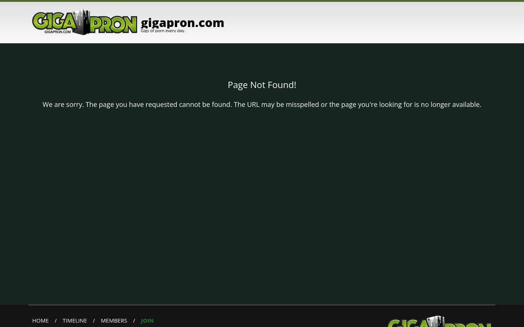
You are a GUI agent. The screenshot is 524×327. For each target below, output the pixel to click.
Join (147, 320)
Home (40, 320)
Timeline (75, 320)
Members (114, 320)
